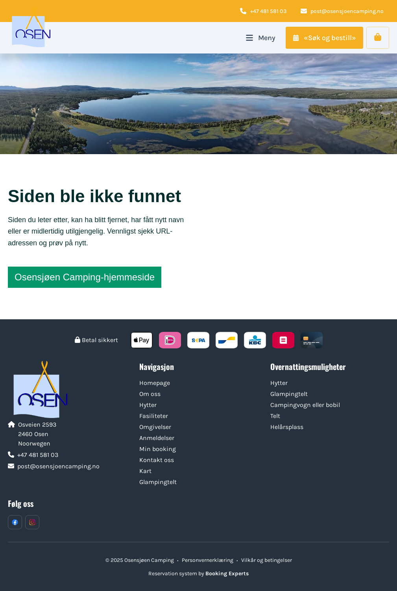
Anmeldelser (156, 438)
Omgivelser (155, 427)
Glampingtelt (158, 482)
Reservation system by (198, 573)
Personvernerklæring (207, 560)
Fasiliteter (153, 416)
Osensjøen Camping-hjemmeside (85, 277)
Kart (145, 471)
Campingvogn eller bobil (305, 405)
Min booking (157, 449)
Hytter (148, 405)
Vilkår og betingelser (266, 560)
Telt (275, 416)
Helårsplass (286, 427)
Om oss (150, 394)
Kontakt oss (156, 460)
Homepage (154, 383)
